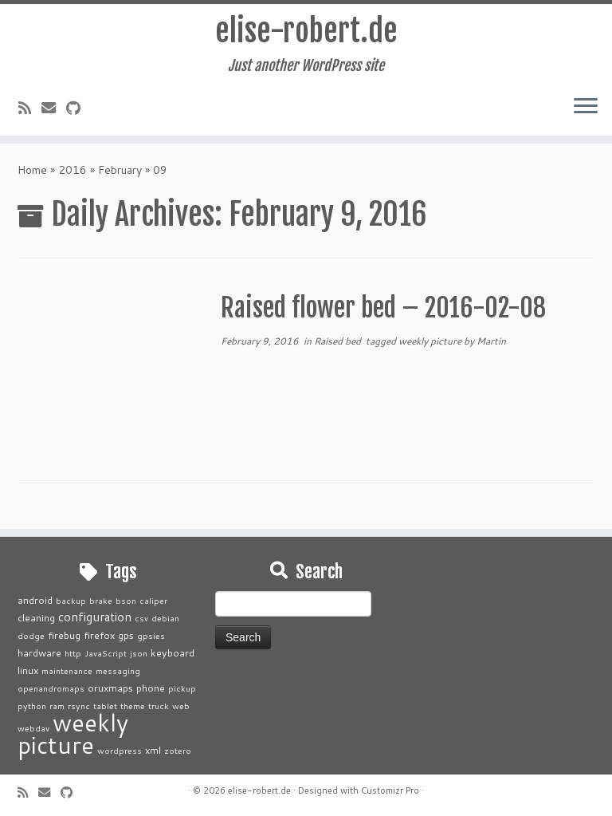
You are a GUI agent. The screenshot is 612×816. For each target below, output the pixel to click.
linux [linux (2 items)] (28, 670)
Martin (491, 346)
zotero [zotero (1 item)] (177, 750)
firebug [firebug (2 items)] (64, 635)
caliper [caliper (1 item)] (153, 600)
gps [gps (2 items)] (126, 635)
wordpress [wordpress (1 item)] (119, 750)
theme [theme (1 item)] (132, 706)
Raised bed (338, 346)
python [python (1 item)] (32, 706)
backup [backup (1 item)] (71, 600)
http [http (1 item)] (73, 653)
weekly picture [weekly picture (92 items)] (73, 733)
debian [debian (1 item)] (165, 618)
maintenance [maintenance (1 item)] (66, 670)
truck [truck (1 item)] (158, 706)
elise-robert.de (306, 32)
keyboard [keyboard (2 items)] (172, 652)
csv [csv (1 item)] (141, 618)
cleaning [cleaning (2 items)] (36, 617)
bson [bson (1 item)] (126, 600)
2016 (72, 175)
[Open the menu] (586, 109)
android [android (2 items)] (35, 600)
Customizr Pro (390, 790)
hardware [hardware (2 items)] (39, 652)
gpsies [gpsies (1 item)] (151, 635)
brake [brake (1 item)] (100, 600)
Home (32, 175)
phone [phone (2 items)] (150, 687)
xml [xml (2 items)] (153, 750)
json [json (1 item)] (138, 653)
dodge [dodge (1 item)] (31, 635)
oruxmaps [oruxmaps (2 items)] (110, 687)
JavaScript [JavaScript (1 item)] (105, 653)
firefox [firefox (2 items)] (99, 635)
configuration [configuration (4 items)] (94, 616)
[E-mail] (53, 110)
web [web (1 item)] (181, 706)
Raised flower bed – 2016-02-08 (383, 313)
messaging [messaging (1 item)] (118, 670)
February (120, 175)
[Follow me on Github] (78, 110)
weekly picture (431, 346)
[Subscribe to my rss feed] (29, 110)
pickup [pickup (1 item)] (182, 688)
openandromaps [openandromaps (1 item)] (51, 688)
